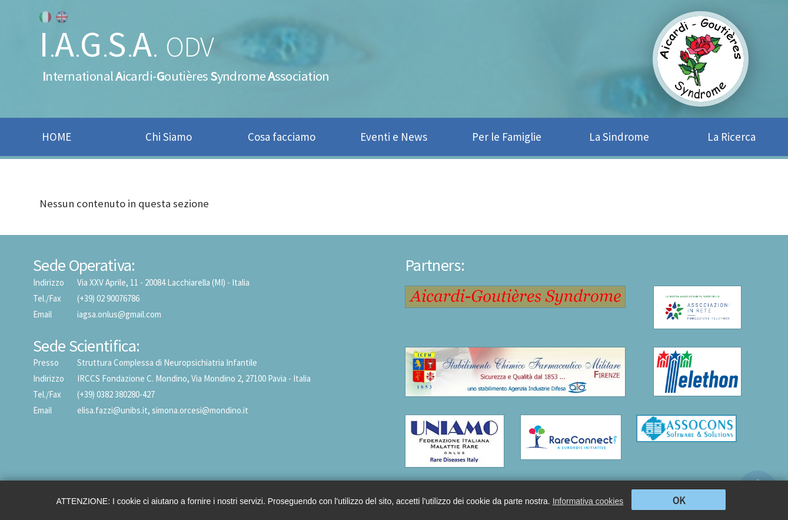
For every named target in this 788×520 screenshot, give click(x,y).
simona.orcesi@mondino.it (200, 410)
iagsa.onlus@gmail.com (119, 314)
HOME (56, 137)
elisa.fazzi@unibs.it (112, 410)
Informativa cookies (588, 501)
